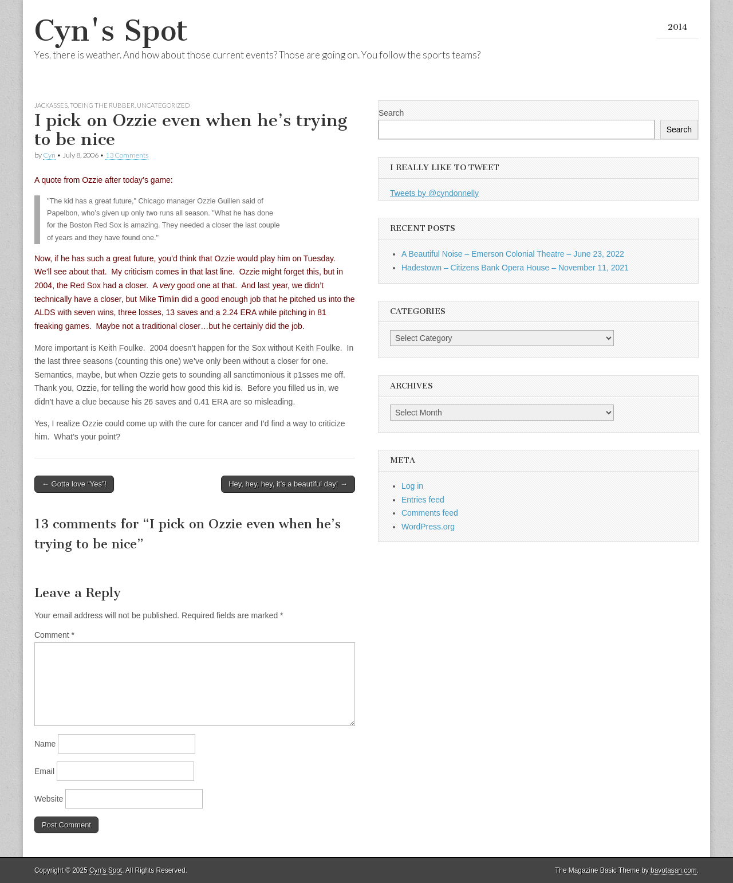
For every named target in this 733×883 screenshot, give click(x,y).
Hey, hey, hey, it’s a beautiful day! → (288, 484)
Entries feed (422, 499)
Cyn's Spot (111, 30)
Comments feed (429, 512)
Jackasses (51, 105)
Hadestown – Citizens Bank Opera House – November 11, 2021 (515, 267)
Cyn (49, 155)
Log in (412, 485)
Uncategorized (163, 105)
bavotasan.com (674, 870)
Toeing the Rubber (102, 105)
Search (391, 112)
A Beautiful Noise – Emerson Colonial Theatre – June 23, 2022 (512, 253)
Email (44, 771)
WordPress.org (428, 526)
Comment (54, 634)
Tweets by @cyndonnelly (434, 193)
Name (45, 743)
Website (48, 798)
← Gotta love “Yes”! (74, 484)
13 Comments (126, 155)
